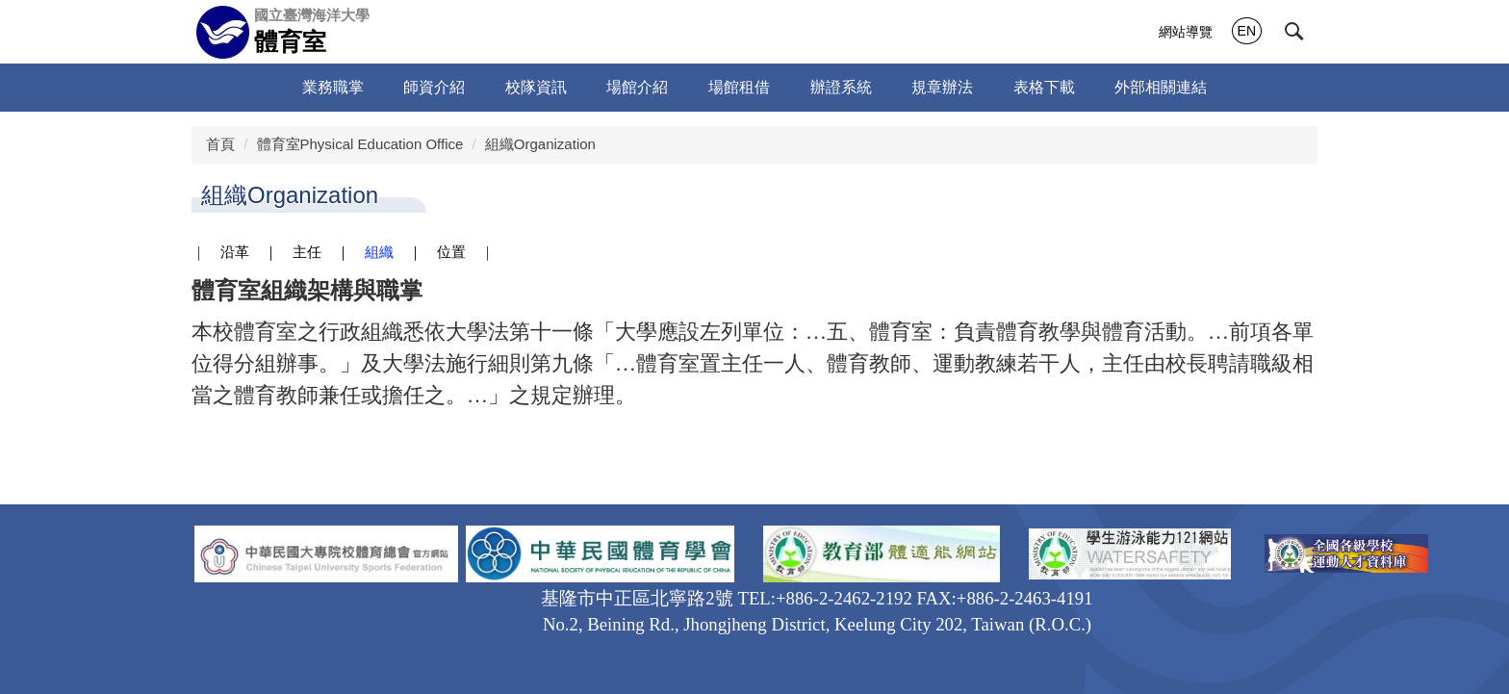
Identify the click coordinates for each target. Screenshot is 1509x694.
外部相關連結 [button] (1160, 87)
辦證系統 (841, 87)
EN (1247, 31)
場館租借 (739, 87)
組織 (379, 252)
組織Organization (540, 144)
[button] (1294, 31)
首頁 (220, 144)
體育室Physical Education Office (360, 144)
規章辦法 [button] (942, 87)
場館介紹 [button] (637, 87)
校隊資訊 (536, 87)
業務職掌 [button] (333, 87)
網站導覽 (1186, 31)
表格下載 (1044, 87)
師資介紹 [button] (434, 87)
